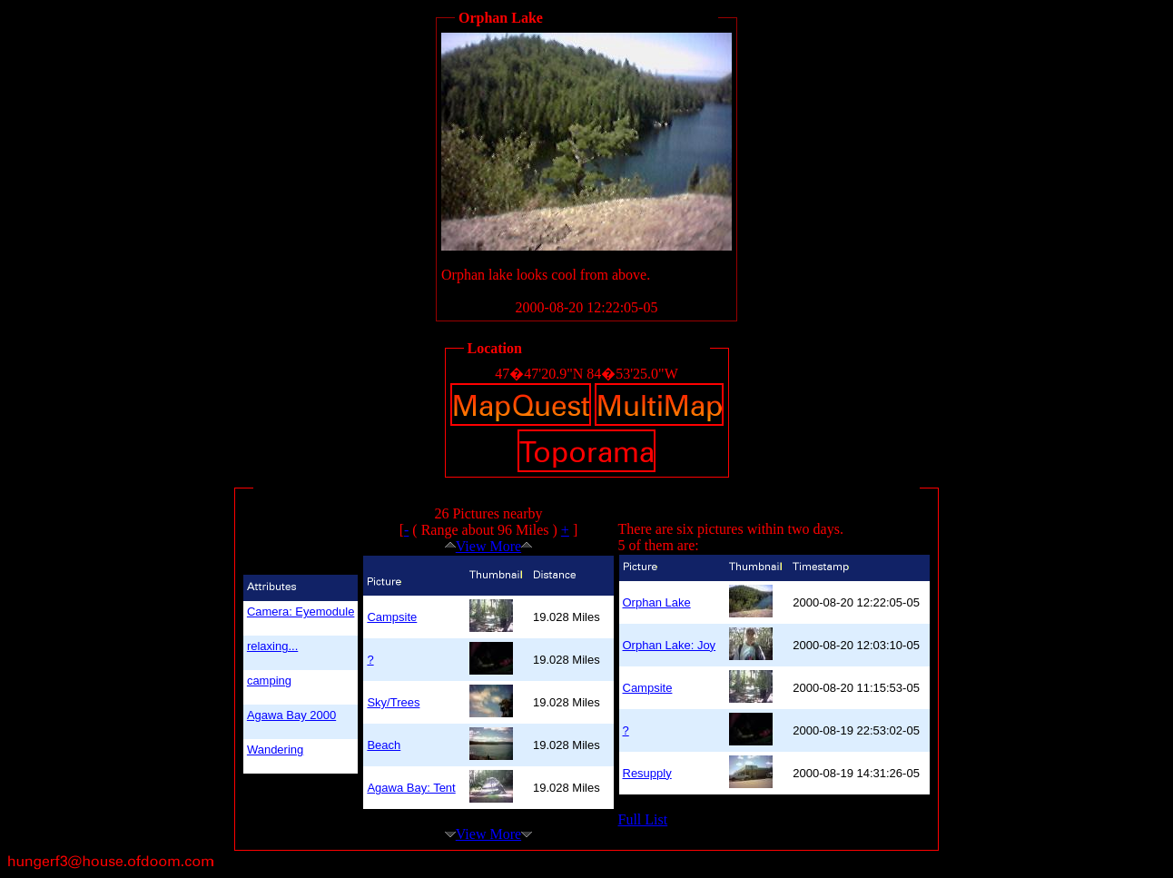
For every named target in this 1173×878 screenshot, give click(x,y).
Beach (383, 745)
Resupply (647, 773)
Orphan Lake (657, 602)
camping (269, 680)
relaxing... (272, 646)
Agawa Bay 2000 (291, 715)
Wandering (275, 749)
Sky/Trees (393, 702)
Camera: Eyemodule (301, 611)
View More (488, 546)
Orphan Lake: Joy (669, 645)
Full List (643, 819)
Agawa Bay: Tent (411, 787)
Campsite (392, 617)
